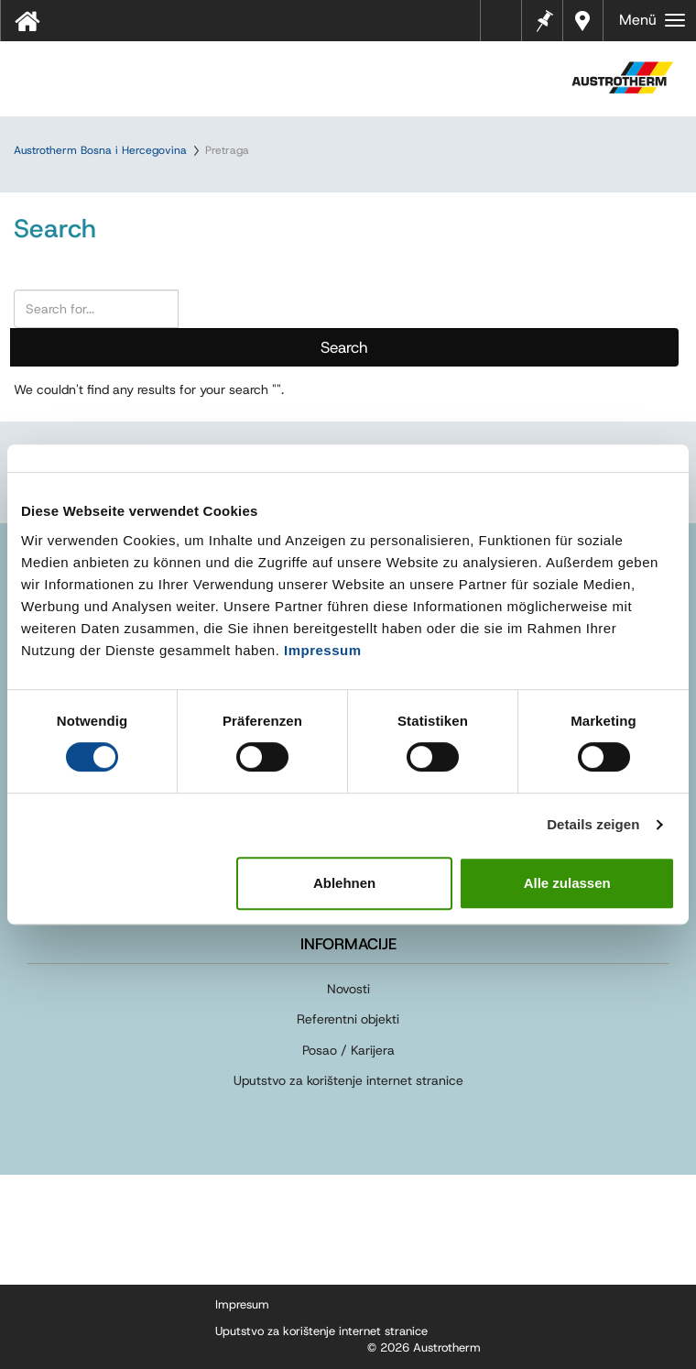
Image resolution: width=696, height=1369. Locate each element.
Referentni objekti (348, 1019)
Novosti (348, 988)
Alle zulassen (567, 883)
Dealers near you (583, 20)
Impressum (323, 650)
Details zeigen (593, 824)
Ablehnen (344, 883)
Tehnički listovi (505, 26)
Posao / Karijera (348, 1050)
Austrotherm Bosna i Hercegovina (100, 150)
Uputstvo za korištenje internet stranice (348, 1080)
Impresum (242, 1304)
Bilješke (543, 19)
